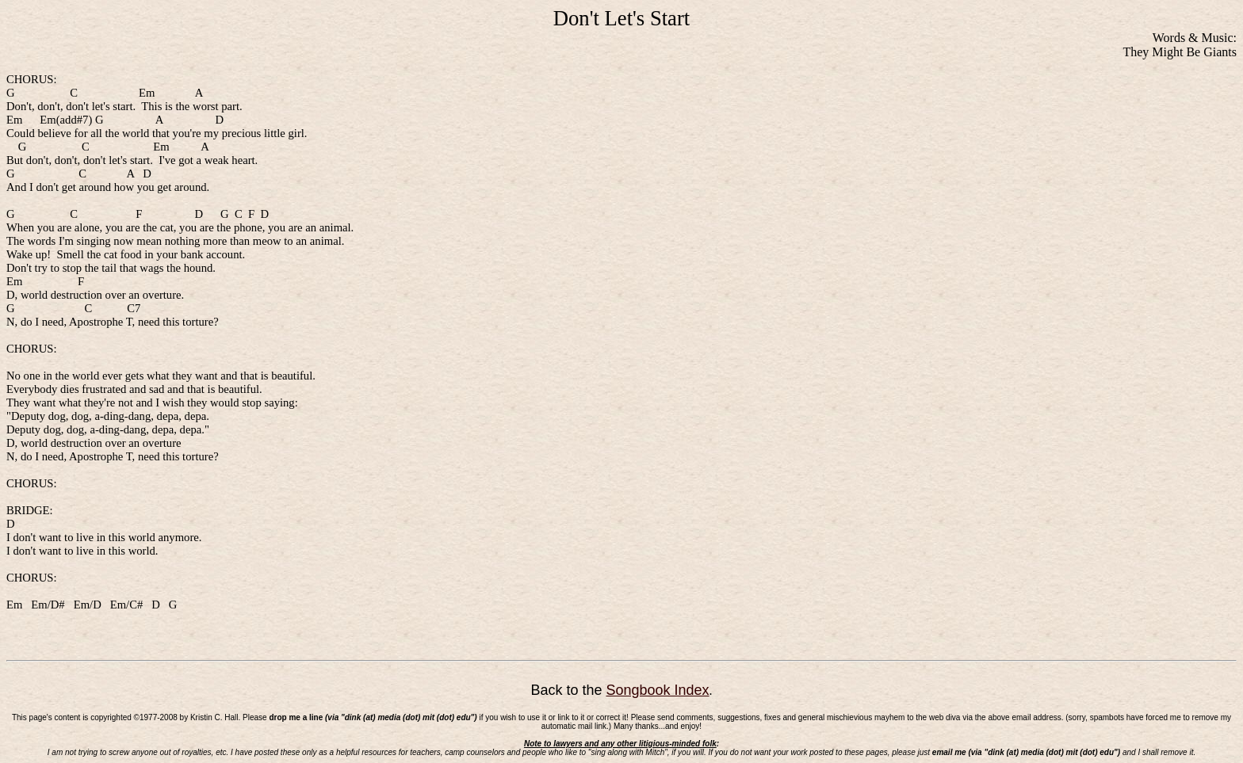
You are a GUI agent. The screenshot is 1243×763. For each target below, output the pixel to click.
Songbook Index (657, 690)
